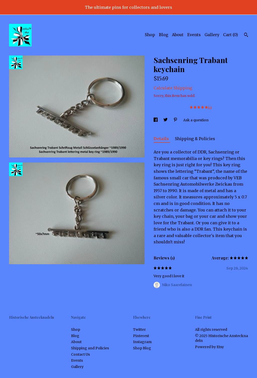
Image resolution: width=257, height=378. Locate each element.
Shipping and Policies (90, 348)
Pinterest (141, 336)
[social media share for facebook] (156, 120)
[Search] (246, 35)
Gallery (212, 34)
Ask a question (196, 120)
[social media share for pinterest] (175, 120)
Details (162, 138)
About (177, 34)
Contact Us (80, 354)
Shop (150, 34)
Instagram (142, 342)
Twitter (139, 329)
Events (194, 34)
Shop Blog (142, 348)
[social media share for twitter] (165, 120)
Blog (163, 34)
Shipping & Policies (195, 138)
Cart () (230, 34)
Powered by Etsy (209, 347)
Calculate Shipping (173, 87)
